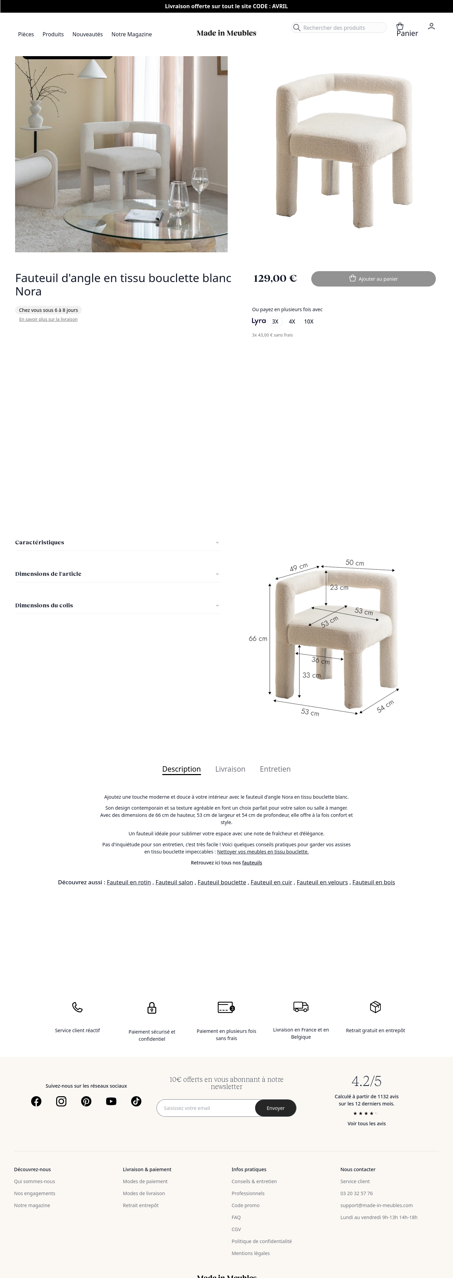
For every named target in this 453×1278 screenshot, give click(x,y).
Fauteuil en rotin (129, 882)
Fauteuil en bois (373, 882)
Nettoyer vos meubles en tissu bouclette (262, 851)
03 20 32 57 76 (356, 1193)
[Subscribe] (275, 1108)
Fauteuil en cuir (271, 882)
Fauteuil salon (174, 882)
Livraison (230, 769)
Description (181, 769)
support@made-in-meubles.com (376, 1205)
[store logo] (227, 33)
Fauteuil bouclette (222, 882)
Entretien (275, 769)
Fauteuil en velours (322, 882)
